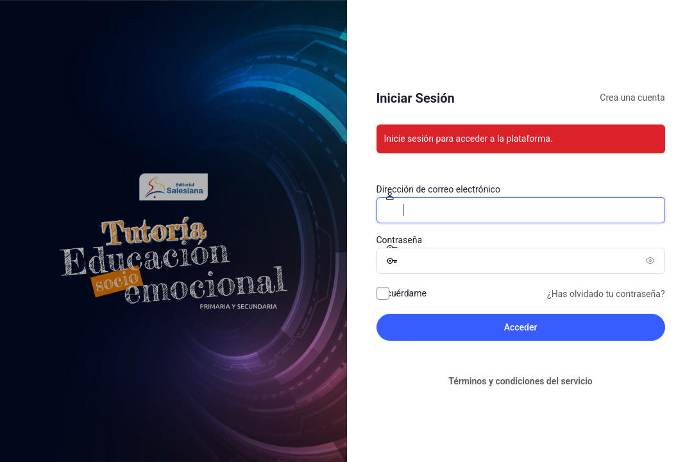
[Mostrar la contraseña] (652, 260)
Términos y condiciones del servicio (520, 381)
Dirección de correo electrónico (438, 189)
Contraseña (400, 240)
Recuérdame (402, 293)
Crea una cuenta (632, 97)
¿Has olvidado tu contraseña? (605, 294)
